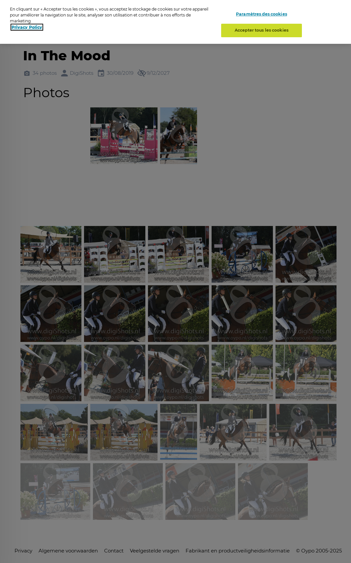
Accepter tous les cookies (261, 30)
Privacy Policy (27, 27)
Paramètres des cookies (261, 14)
